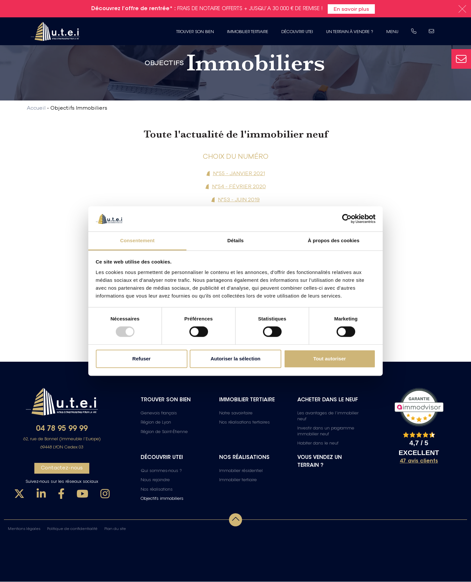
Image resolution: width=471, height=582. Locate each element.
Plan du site (115, 529)
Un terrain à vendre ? (348, 32)
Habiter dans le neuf (318, 444)
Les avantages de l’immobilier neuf (327, 417)
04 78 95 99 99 (62, 429)
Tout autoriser (329, 358)
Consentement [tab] (137, 240)
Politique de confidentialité (72, 529)
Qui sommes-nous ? (161, 471)
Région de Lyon (156, 423)
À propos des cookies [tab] (333, 240)
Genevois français (159, 414)
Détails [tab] (235, 240)
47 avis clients (419, 461)
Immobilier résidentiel (241, 471)
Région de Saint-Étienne (164, 432)
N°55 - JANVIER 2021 (239, 173)
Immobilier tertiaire (246, 32)
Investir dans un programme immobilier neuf (325, 432)
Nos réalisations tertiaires (244, 423)
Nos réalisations (157, 490)
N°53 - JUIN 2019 (239, 199)
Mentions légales (24, 529)
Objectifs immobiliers (162, 499)
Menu (391, 32)
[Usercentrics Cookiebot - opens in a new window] (346, 219)
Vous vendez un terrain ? (319, 461)
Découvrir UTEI (296, 32)
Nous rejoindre (155, 481)
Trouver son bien (194, 32)
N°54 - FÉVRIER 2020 (239, 186)
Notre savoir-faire (236, 414)
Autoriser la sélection (236, 358)
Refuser (141, 358)
